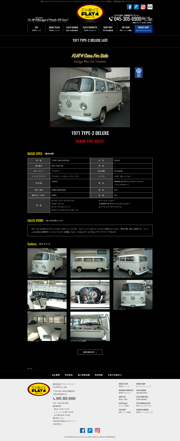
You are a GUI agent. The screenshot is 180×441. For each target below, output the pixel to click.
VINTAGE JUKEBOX (144, 410)
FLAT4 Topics (124, 404)
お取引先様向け (115, 375)
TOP (36, 29)
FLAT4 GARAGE (72, 29)
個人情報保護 (84, 375)
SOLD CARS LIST (88, 352)
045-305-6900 (66, 398)
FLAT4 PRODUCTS (90, 29)
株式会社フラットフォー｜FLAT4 (90, 14)
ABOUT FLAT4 (54, 29)
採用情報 (99, 375)
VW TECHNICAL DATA (143, 404)
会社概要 (56, 375)
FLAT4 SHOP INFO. (142, 398)
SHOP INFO (108, 29)
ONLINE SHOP (143, 29)
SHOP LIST (123, 398)
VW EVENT (126, 29)
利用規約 (69, 375)
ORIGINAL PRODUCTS (126, 391)
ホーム (30, 368)
